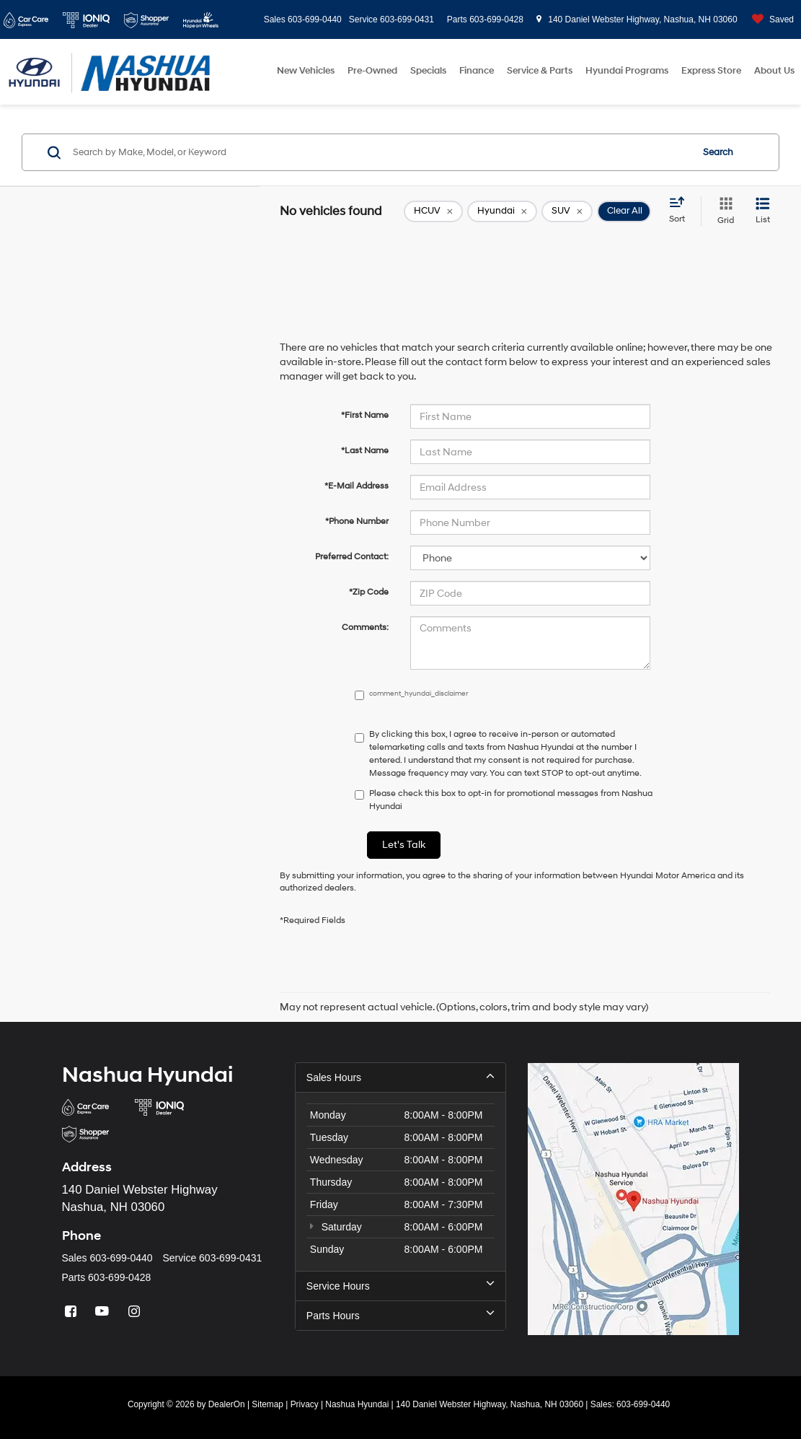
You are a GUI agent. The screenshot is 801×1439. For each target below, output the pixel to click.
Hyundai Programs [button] (626, 70)
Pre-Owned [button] (372, 70)
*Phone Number (357, 521)
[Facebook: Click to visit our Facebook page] (72, 1312)
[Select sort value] (681, 210)
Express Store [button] (711, 70)
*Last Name (365, 450)
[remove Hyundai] (502, 211)
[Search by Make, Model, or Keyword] (380, 152)
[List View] (763, 211)
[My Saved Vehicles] (769, 20)
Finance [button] (476, 70)
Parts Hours (400, 1314)
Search (718, 152)
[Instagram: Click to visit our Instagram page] (135, 1312)
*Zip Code (369, 592)
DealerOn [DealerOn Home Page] (226, 1404)
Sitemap (267, 1404)
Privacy (305, 1404)
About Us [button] (774, 70)
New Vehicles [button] (306, 70)
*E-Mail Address (356, 486)
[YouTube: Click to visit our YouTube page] (103, 1312)
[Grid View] (723, 211)
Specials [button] (428, 70)
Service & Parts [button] (539, 70)
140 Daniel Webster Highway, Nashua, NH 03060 (637, 19)
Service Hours (400, 1285)
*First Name (365, 415)
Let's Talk (403, 845)
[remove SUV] (567, 211)
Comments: (365, 627)
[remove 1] (433, 211)
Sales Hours (400, 1076)
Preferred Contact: (352, 556)
